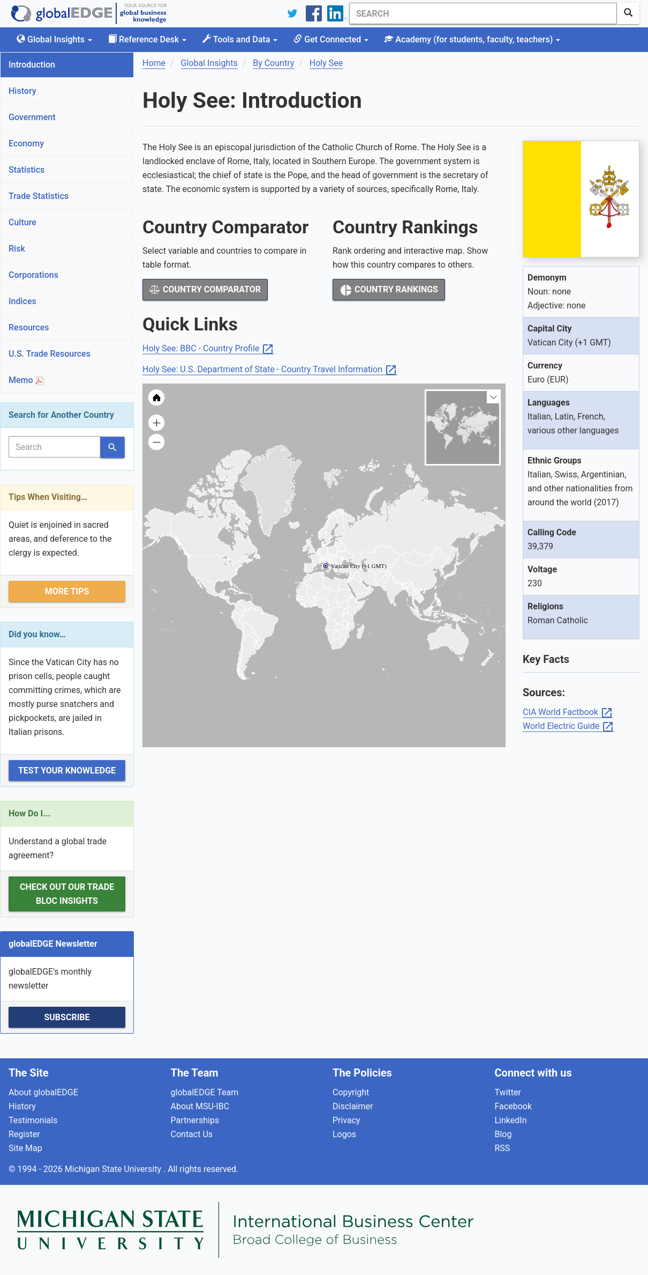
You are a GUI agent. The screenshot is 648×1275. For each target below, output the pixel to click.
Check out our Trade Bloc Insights (67, 894)
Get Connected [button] (330, 39)
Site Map (25, 1148)
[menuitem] (367, 586)
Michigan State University (114, 1169)
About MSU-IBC (200, 1106)
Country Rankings (389, 290)
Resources (29, 327)
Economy (26, 143)
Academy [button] (472, 39)
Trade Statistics (39, 196)
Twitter (508, 1092)
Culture (22, 222)
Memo (26, 380)
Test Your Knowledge (67, 770)
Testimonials (33, 1120)
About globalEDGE (43, 1092)
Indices (22, 301)
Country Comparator (205, 289)
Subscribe (66, 1017)
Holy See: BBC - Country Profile (208, 349)
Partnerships (195, 1120)
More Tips (67, 591)
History (22, 91)
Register (24, 1134)
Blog (503, 1134)
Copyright (351, 1092)
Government (32, 117)
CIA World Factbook (568, 712)
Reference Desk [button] (147, 39)
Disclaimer (353, 1106)
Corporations (33, 275)
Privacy (346, 1120)
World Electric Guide (568, 726)
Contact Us (192, 1134)
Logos (344, 1134)
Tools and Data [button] (239, 39)
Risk (17, 249)
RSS (502, 1148)
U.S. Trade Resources (50, 354)
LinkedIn (511, 1120)
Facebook (513, 1106)
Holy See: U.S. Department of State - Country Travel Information (269, 369)
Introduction (32, 65)
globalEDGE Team (205, 1092)
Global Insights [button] (54, 39)
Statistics (26, 170)
